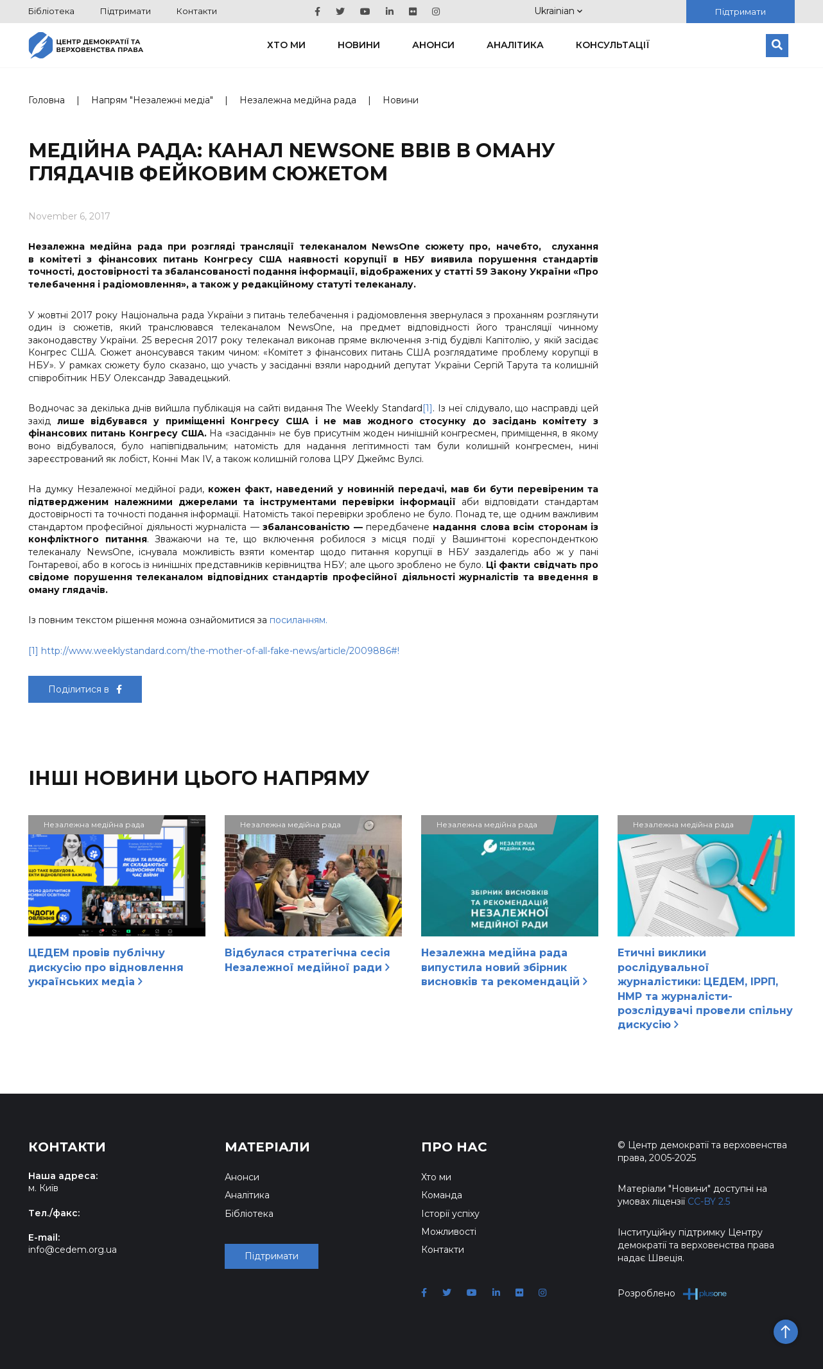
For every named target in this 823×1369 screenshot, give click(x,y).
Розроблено (672, 1293)
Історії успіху (450, 1213)
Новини (359, 45)
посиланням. (298, 620)
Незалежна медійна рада (297, 100)
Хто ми (286, 45)
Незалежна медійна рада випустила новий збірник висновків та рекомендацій (504, 967)
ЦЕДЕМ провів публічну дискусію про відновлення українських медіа (106, 967)
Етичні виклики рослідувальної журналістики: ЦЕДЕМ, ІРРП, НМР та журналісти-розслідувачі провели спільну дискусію (705, 989)
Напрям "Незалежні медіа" (152, 100)
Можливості (448, 1231)
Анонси (433, 45)
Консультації (613, 45)
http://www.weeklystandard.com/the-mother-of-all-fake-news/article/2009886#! (220, 651)
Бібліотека (51, 11)
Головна (46, 100)
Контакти (197, 11)
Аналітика (515, 45)
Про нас (454, 1147)
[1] (427, 408)
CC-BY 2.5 (709, 1201)
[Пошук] (777, 45)
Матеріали (267, 1147)
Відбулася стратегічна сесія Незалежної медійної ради (307, 960)
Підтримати (125, 11)
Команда (441, 1195)
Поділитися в (85, 689)
